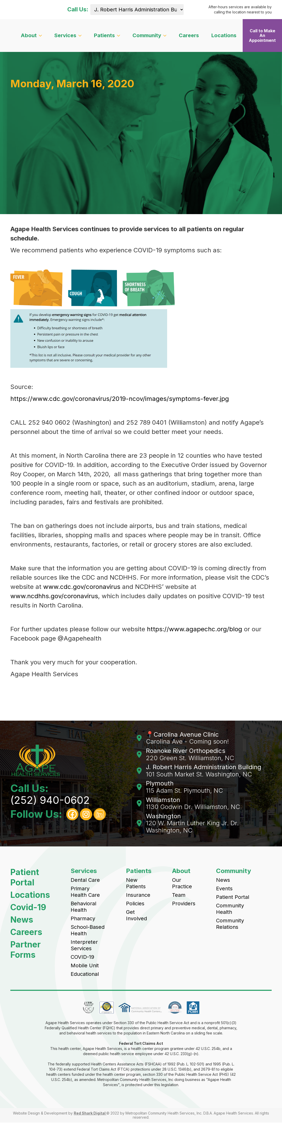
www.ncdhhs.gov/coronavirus (54, 596)
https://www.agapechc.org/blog (194, 629)
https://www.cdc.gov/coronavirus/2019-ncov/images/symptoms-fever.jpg (119, 398)
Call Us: (77, 9)
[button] (31, 35)
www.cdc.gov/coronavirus (81, 586)
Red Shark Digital (90, 1113)
